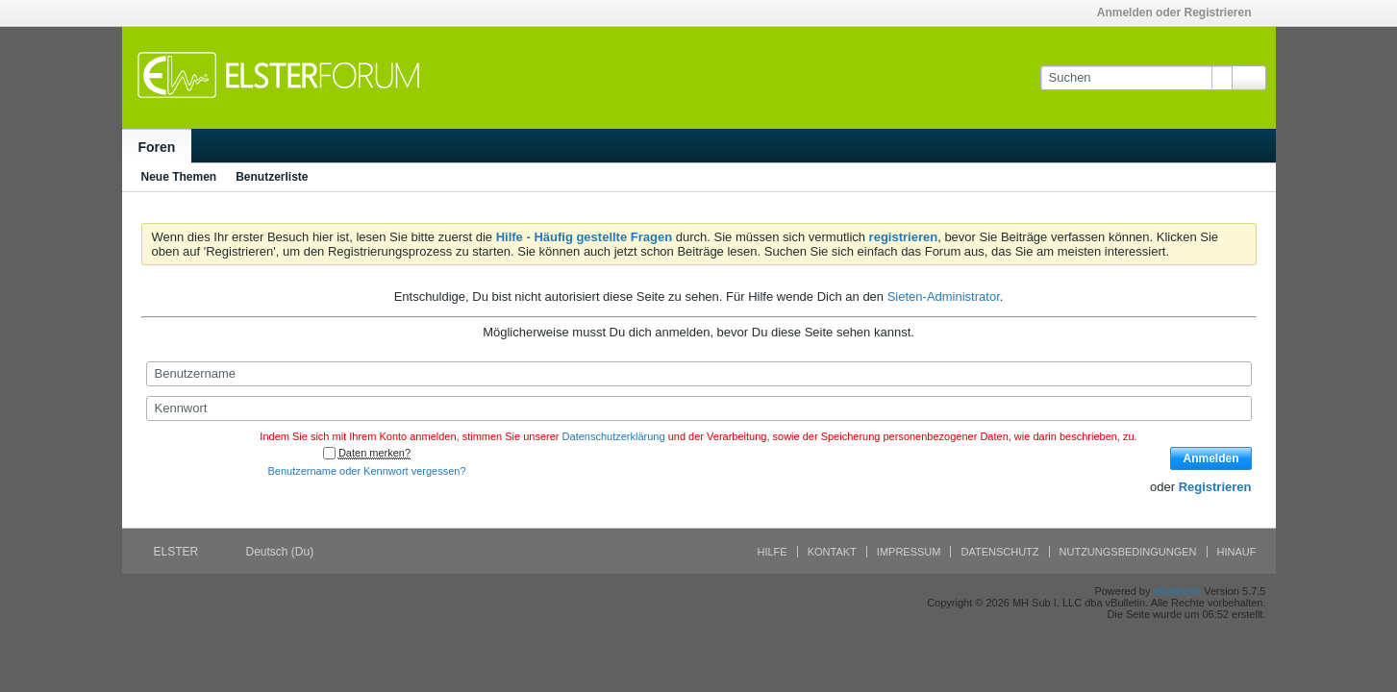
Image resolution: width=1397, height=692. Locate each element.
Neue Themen (179, 177)
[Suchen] (1136, 77)
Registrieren (1215, 487)
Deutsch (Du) (286, 551)
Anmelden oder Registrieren (1180, 12)
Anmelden (1210, 458)
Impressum (909, 551)
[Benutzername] (699, 373)
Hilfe (772, 551)
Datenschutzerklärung (613, 436)
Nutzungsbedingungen (1128, 551)
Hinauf (1237, 551)
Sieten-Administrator (943, 296)
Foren (157, 147)
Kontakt (832, 551)
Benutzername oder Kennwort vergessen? (366, 471)
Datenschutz (999, 551)
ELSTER (183, 551)
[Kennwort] (699, 408)
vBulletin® (1178, 591)
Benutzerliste (272, 177)
